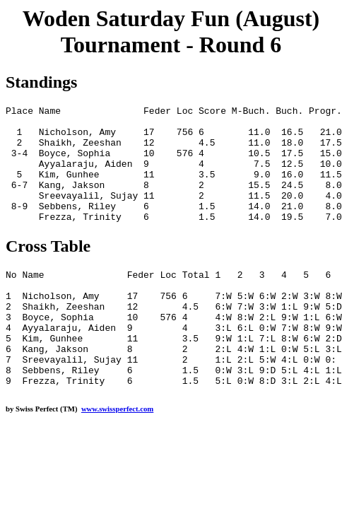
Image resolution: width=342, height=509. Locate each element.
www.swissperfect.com (117, 455)
